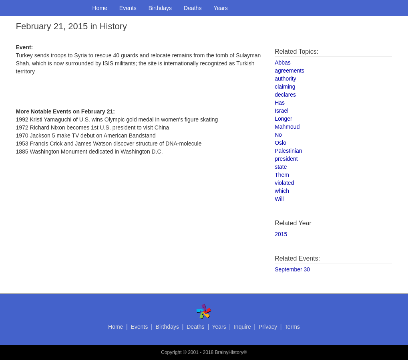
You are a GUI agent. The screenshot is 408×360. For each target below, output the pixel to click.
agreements (289, 70)
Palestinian (288, 151)
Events (128, 8)
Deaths (192, 8)
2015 (281, 234)
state (281, 167)
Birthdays (160, 8)
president (286, 159)
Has (280, 102)
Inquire (242, 327)
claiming (285, 86)
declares (285, 94)
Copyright (171, 352)
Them (282, 175)
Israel (281, 110)
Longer (283, 118)
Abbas (283, 62)
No (278, 134)
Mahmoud (287, 126)
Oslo (280, 143)
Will (279, 199)
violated (284, 183)
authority (285, 78)
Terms (292, 327)
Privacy (268, 327)
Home (99, 8)
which (282, 191)
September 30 (292, 269)
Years (220, 8)
